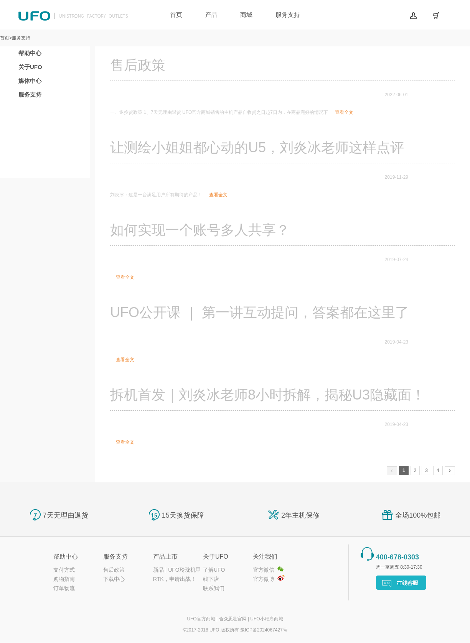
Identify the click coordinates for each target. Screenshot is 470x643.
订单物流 (64, 588)
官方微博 (263, 579)
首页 (176, 15)
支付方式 (64, 570)
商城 (246, 15)
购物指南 (64, 579)
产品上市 (165, 556)
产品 (211, 15)
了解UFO (214, 570)
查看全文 (344, 112)
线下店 (211, 579)
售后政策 (114, 570)
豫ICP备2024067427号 (263, 630)
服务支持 (287, 15)
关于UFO (30, 67)
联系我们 (213, 588)
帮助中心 (29, 53)
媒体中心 (29, 80)
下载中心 (114, 579)
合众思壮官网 (233, 619)
